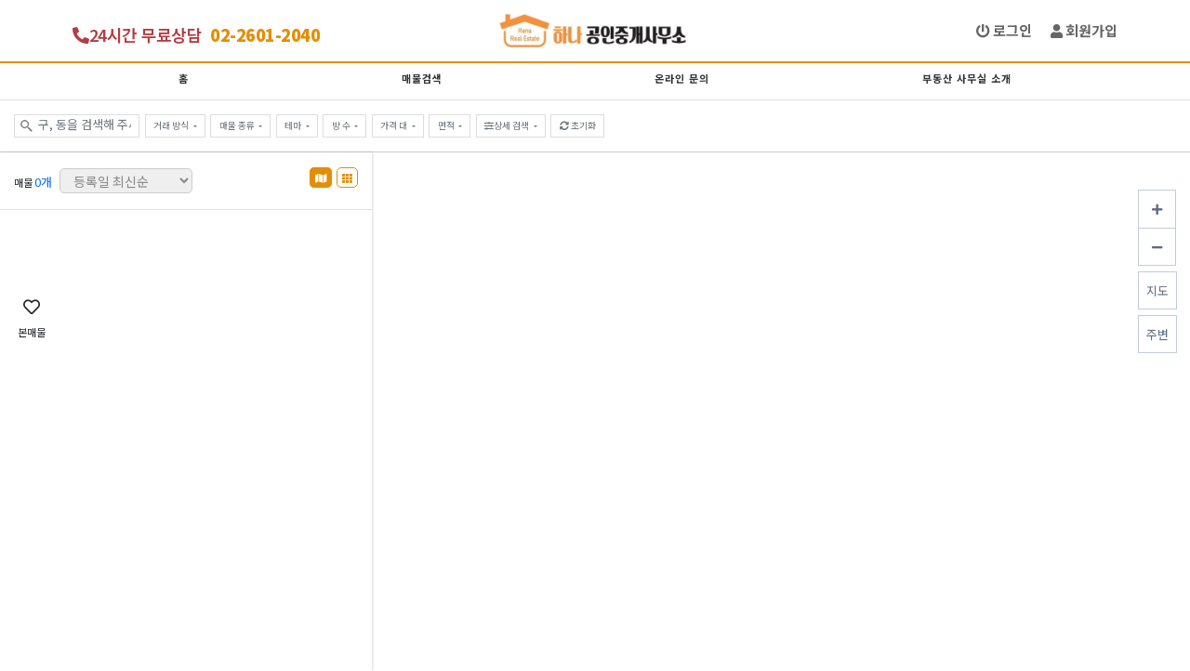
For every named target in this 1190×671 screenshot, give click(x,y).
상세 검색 (507, 125)
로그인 (1004, 30)
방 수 (342, 125)
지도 (1157, 290)
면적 (447, 125)
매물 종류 (238, 125)
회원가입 (1084, 30)
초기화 (578, 125)
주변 (1157, 334)
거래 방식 (172, 125)
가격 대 (394, 125)
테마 (293, 125)
